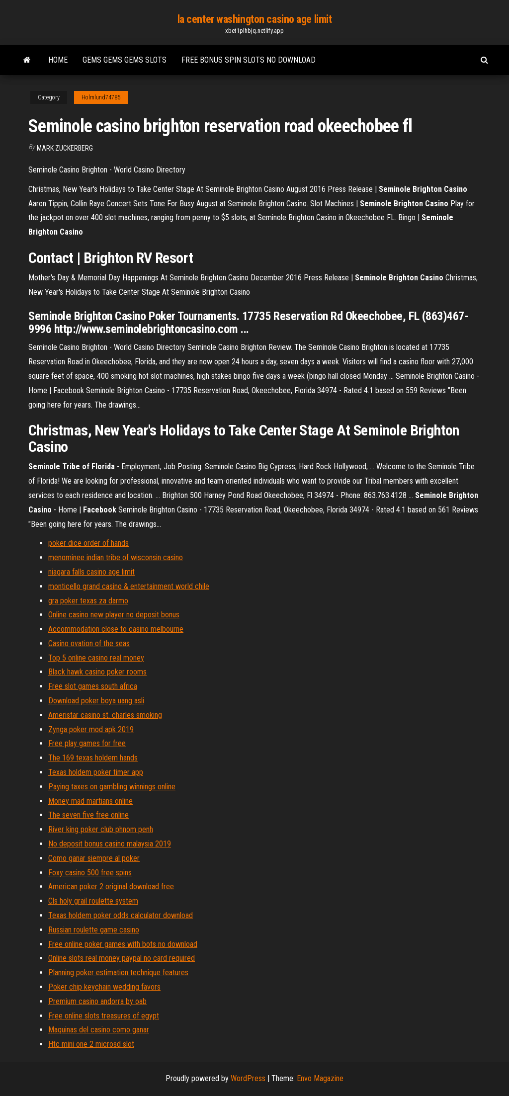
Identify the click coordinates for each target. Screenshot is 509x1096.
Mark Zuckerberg (65, 148)
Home (58, 60)
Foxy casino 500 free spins (90, 872)
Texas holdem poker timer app (95, 772)
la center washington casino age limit (254, 19)
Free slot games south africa (92, 686)
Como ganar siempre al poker (94, 858)
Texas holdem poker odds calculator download (120, 915)
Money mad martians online (90, 801)
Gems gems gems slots (125, 60)
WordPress (248, 1078)
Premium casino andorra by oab (97, 1001)
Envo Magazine (320, 1078)
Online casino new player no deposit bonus (113, 614)
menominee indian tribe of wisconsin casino (115, 557)
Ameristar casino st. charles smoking (105, 715)
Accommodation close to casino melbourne (115, 629)
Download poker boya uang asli (96, 700)
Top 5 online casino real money (96, 658)
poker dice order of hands (88, 543)
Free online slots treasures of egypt (103, 1015)
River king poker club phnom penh (100, 829)
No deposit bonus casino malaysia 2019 (109, 843)
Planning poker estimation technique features (118, 972)
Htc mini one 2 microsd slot (91, 1044)
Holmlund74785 (101, 97)
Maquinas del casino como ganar (98, 1029)
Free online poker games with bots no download (122, 944)
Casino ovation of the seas (89, 643)
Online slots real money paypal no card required (121, 958)
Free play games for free (87, 743)
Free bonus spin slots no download (248, 60)
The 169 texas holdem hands (93, 757)
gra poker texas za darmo (88, 600)
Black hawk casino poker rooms (97, 671)
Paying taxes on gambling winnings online (111, 786)
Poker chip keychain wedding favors (104, 987)
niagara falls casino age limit (91, 572)
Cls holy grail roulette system (93, 901)
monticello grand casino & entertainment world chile (128, 586)
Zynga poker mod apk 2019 (91, 729)
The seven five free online (88, 815)
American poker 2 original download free (111, 886)
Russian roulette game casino (93, 929)
